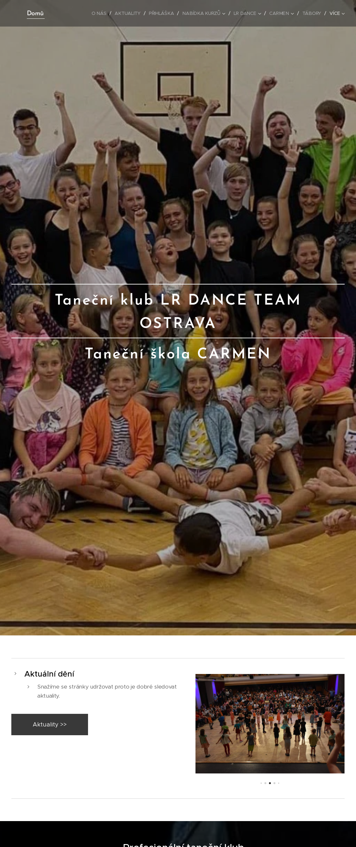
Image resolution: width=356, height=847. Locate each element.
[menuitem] (101, 13)
